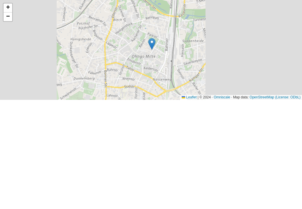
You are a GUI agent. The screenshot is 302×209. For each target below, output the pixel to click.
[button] (152, 44)
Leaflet (189, 97)
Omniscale (222, 97)
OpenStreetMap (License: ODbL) (275, 97)
